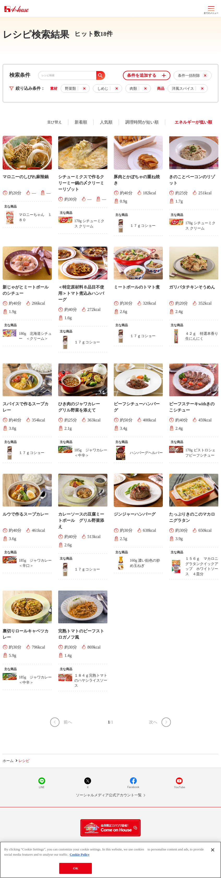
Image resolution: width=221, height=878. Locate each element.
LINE (42, 783)
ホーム (8, 761)
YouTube (179, 783)
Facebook (133, 783)
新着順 (81, 122)
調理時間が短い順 (142, 122)
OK (75, 868)
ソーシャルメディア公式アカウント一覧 (109, 795)
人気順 (106, 122)
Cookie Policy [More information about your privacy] (79, 854)
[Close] (212, 850)
